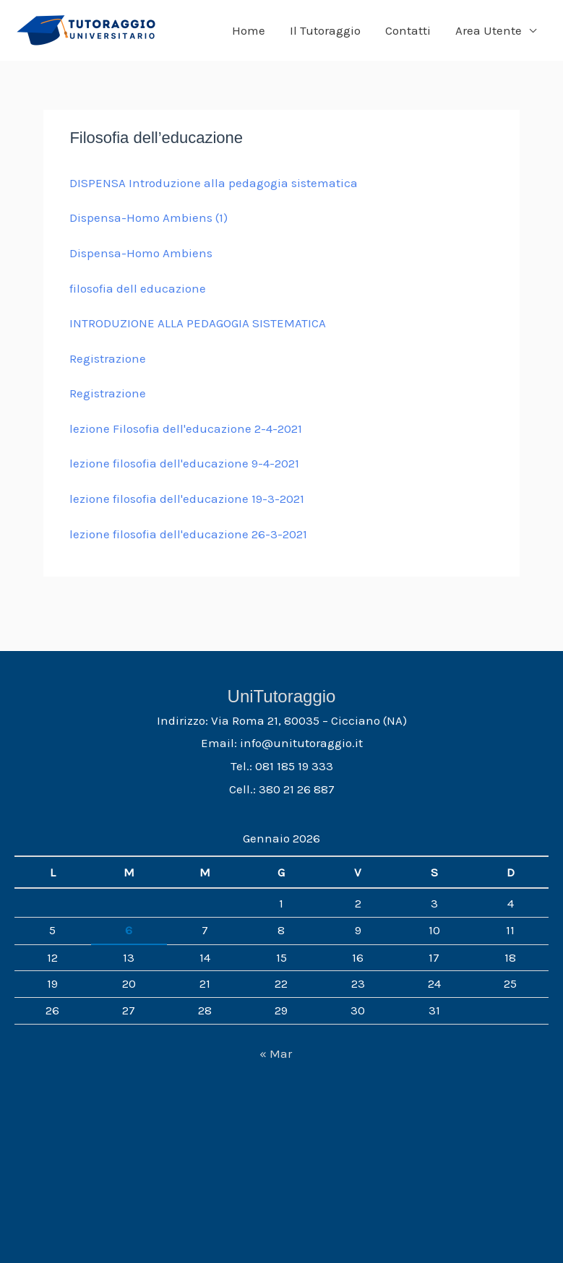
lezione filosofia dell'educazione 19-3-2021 (186, 498)
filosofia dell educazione (137, 288)
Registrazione (107, 358)
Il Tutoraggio (325, 30)
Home (248, 30)
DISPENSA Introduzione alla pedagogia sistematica (213, 183)
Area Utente (488, 30)
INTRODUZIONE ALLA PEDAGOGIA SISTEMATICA (197, 323)
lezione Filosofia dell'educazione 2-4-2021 (185, 428)
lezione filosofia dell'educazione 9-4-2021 (184, 463)
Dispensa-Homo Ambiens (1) (148, 217)
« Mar (275, 1053)
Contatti (408, 30)
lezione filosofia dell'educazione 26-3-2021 (188, 534)
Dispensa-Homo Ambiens (140, 253)
